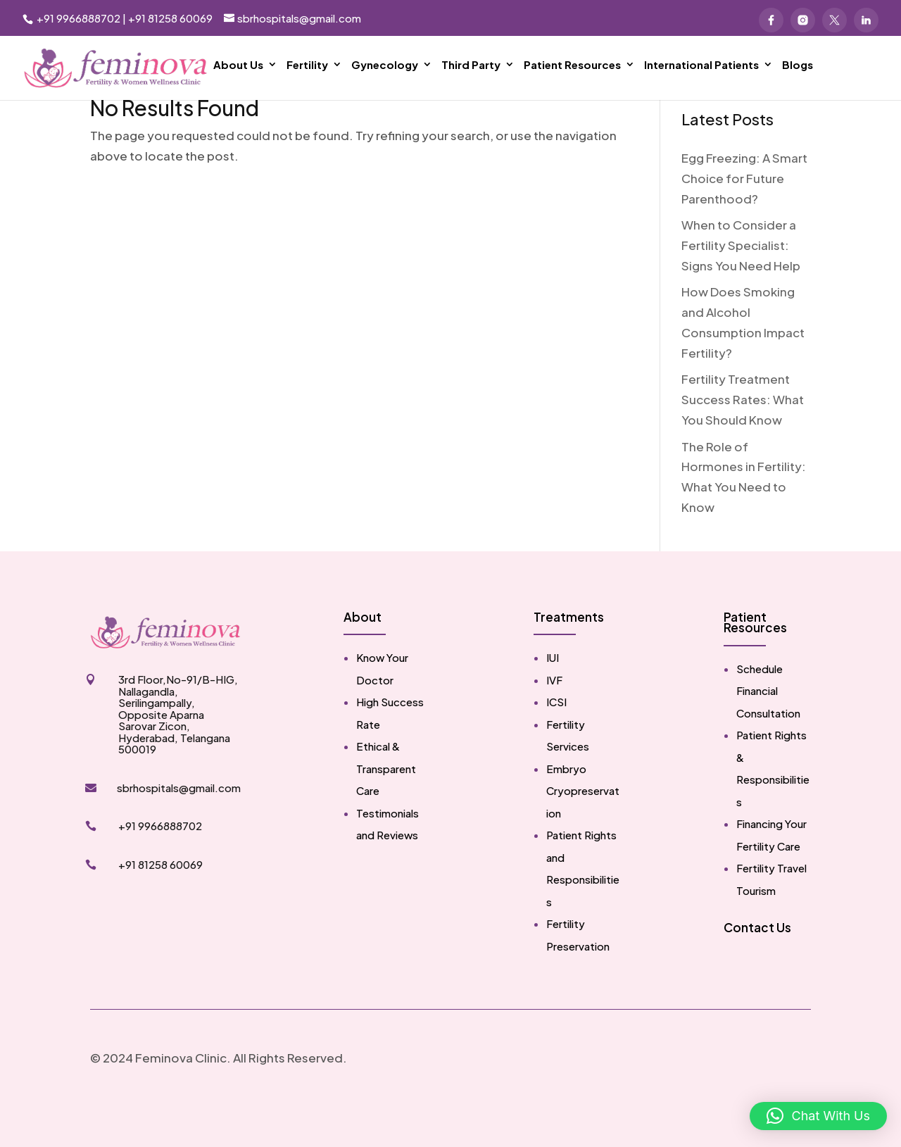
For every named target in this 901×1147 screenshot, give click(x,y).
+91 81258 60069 (170, 18)
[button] (818, 1116)
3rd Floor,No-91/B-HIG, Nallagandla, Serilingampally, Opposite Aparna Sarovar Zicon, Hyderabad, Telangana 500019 (178, 756)
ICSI (556, 744)
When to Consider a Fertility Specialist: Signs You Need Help (740, 288)
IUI (552, 700)
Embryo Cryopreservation (582, 834)
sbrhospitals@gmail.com (179, 830)
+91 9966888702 (77, 18)
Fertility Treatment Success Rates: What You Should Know (742, 442)
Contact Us (757, 970)
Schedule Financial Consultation (768, 734)
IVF (554, 722)
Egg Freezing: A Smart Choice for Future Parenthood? (744, 221)
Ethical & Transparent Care (386, 811)
